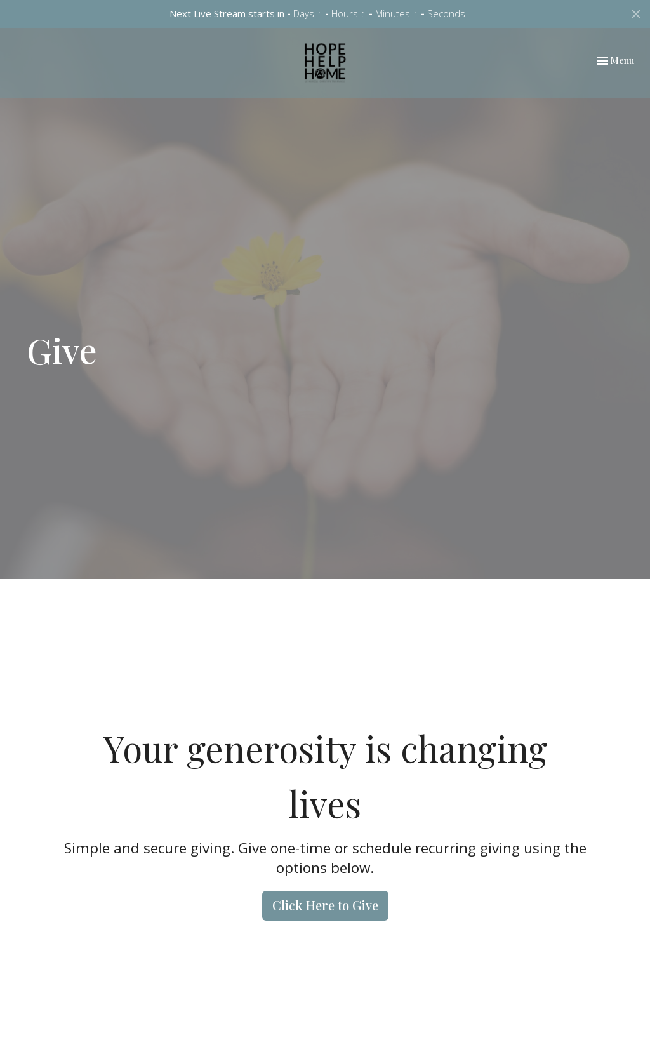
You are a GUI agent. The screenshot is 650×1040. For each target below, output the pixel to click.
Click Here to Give (325, 905)
